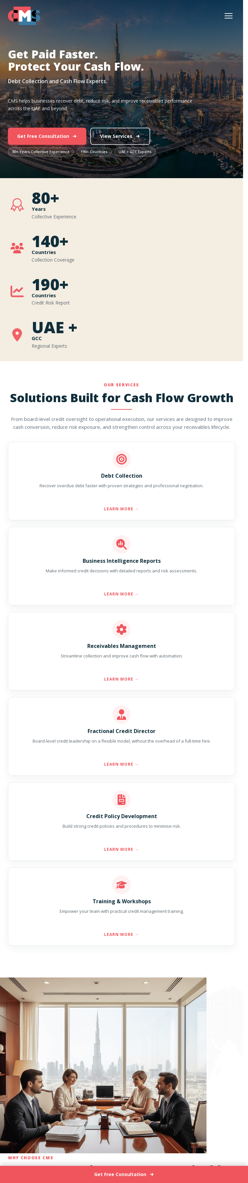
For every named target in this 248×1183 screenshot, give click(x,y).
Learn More (121, 509)
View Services (120, 136)
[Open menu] (228, 15)
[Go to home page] (24, 16)
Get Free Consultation (47, 136)
